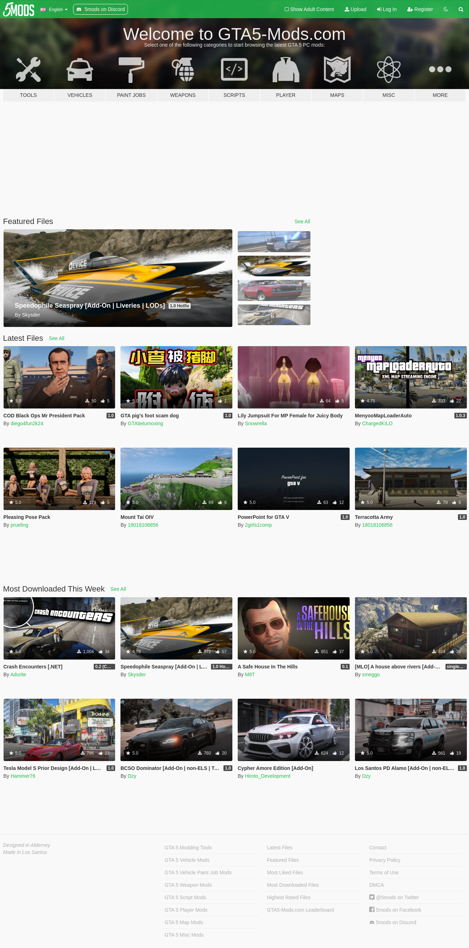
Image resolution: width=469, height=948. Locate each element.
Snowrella (256, 423)
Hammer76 (23, 776)
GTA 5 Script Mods (185, 897)
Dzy (132, 776)
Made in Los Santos (25, 852)
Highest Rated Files (288, 897)
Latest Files (280, 847)
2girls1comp (258, 525)
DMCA (376, 885)
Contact (377, 847)
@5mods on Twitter (394, 897)
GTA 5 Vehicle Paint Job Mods (198, 872)
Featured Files (283, 860)
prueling (20, 525)
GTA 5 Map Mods (184, 922)
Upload (355, 9)
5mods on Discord (392, 923)
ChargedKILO (377, 423)
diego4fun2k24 (27, 423)
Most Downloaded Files (293, 885)
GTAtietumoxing (145, 423)
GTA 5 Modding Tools (188, 847)
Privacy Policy (384, 860)
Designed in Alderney (27, 845)
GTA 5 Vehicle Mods (187, 860)
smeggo (371, 674)
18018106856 (143, 525)
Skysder (137, 674)
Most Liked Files (285, 872)
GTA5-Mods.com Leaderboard (300, 910)
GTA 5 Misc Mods (184, 935)
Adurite (18, 674)
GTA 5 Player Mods (186, 910)
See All (302, 221)
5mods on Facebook (395, 910)
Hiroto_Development (267, 776)
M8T (250, 674)
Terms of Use (383, 872)
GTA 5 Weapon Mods (188, 885)
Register (420, 9)
